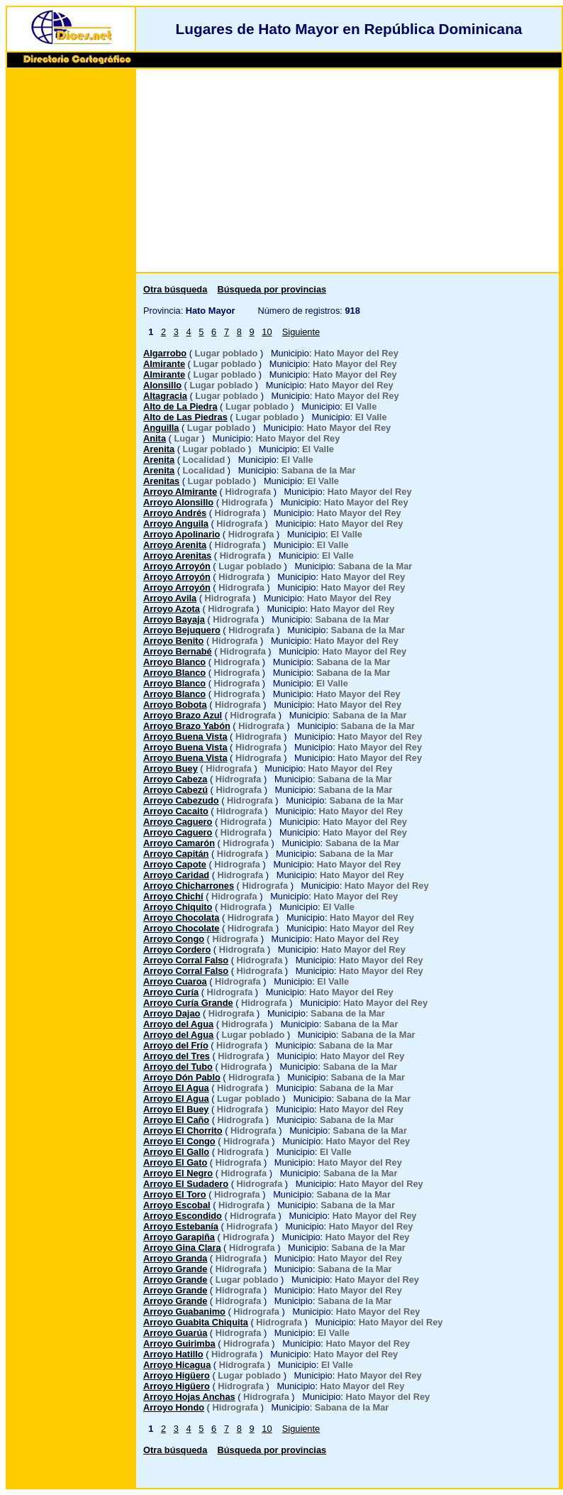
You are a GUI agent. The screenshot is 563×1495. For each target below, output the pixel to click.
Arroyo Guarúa (175, 1332)
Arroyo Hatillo (173, 1354)
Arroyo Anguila (175, 523)
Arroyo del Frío (175, 1045)
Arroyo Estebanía (180, 1226)
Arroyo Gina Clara (182, 1247)
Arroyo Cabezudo (181, 800)
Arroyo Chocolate (181, 928)
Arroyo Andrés (174, 513)
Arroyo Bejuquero (182, 630)
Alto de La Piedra (180, 406)
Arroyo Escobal (177, 1205)
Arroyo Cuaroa (175, 981)
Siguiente (301, 332)
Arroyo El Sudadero (185, 1183)
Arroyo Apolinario (181, 534)
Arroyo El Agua (176, 1088)
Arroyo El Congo (179, 1141)
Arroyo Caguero (177, 821)
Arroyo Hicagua (177, 1364)
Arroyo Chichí (173, 896)
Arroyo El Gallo (176, 1151)
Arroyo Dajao (171, 1013)
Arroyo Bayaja (174, 619)
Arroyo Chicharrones (188, 885)
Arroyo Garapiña (179, 1237)
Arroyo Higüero (176, 1375)
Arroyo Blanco (174, 662)
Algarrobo (164, 353)
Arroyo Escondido (182, 1215)
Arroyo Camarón (179, 843)
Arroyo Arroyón (177, 566)
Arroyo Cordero (177, 949)
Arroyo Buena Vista (185, 736)
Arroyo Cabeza (175, 779)
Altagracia (165, 395)
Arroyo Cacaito (175, 811)
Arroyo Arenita (174, 545)
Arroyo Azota (171, 608)
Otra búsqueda (175, 289)
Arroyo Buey (170, 768)
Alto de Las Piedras (185, 417)
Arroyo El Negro (178, 1173)
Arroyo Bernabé (177, 651)
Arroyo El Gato (175, 1162)
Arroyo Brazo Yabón (186, 726)
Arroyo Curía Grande (188, 1002)
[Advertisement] (71, 289)
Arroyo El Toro (174, 1194)
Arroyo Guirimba (179, 1343)
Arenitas (161, 481)
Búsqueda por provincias (272, 289)
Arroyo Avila (169, 598)
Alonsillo (162, 385)
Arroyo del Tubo (178, 1066)
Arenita (158, 449)
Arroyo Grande (175, 1269)
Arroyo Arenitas (177, 555)
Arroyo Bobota (175, 704)
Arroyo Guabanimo (184, 1311)
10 (267, 332)
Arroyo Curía (171, 992)
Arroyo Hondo (173, 1407)
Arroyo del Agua (178, 1024)
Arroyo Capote (174, 864)
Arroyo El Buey (175, 1109)
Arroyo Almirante (180, 491)
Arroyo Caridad (176, 875)
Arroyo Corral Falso (185, 960)
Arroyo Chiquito (177, 907)
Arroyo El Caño (176, 1120)
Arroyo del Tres (176, 1056)
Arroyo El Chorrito (183, 1130)
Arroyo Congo (173, 938)
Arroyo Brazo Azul (182, 715)
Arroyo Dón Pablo (182, 1077)
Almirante (164, 363)
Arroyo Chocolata (181, 917)
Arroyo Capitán (175, 853)
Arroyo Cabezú (175, 789)
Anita (154, 438)
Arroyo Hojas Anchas (189, 1396)
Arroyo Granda (175, 1258)
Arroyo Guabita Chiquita (195, 1322)
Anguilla (161, 427)
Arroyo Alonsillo (178, 502)
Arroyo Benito (173, 640)
